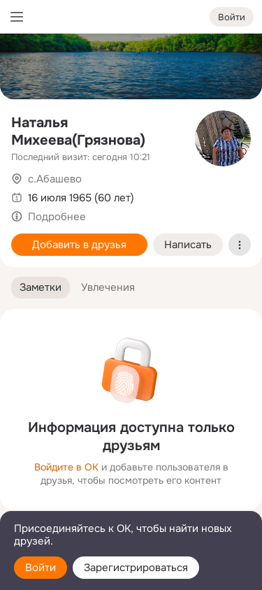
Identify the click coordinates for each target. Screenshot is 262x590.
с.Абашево (55, 179)
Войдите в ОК (66, 467)
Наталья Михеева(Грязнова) (78, 131)
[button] (40, 287)
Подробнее (57, 216)
